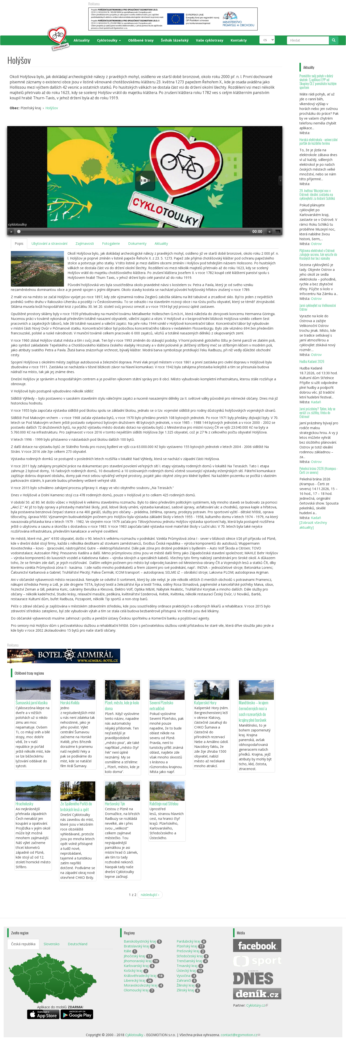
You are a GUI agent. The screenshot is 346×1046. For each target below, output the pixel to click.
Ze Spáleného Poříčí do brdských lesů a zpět (76, 806)
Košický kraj (133, 970)
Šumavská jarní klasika (32, 703)
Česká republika (23, 944)
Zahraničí (184, 980)
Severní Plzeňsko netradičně (161, 705)
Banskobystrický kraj (140, 941)
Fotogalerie (111, 243)
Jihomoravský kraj (138, 961)
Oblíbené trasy (141, 40)
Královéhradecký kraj (140, 975)
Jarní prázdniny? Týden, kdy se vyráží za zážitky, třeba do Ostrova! (317, 412)
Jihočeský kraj (134, 956)
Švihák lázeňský (175, 40)
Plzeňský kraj (187, 946)
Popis (19, 243)
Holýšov (51, 108)
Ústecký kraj (186, 970)
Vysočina (183, 975)
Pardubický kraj (188, 941)
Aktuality (82, 40)
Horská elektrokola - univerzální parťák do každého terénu (318, 141)
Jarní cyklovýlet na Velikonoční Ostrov (317, 307)
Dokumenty (137, 243)
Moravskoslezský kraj (140, 985)
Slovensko (52, 944)
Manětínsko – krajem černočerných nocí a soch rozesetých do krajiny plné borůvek (253, 711)
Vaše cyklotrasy (209, 40)
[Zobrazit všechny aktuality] (313, 525)
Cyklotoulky (109, 40)
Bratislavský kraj (136, 946)
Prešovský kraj (188, 951)
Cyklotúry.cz (257, 1005)
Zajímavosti (85, 243)
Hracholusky (24, 804)
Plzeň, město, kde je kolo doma (122, 705)
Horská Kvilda (69, 703)
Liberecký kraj (134, 980)
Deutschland (77, 944)
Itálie (127, 951)
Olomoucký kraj (136, 990)
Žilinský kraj (185, 985)
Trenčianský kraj (189, 961)
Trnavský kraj (187, 965)
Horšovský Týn (115, 804)
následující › (150, 894)
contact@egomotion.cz (240, 1034)
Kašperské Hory (205, 703)
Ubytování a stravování (49, 243)
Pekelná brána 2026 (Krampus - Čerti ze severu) (318, 470)
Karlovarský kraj (136, 965)
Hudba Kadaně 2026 (311, 361)
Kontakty (239, 40)
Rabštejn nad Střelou (164, 804)
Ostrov (316, 243)
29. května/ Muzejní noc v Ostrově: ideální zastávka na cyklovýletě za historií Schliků (317, 194)
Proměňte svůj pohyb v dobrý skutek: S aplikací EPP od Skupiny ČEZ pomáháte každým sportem (318, 81)
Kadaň (316, 402)
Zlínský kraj (185, 990)
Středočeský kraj (190, 956)
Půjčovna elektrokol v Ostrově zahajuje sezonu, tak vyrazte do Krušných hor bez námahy (318, 254)
